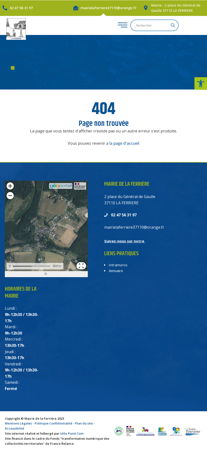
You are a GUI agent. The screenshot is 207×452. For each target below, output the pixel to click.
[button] (200, 83)
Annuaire (113, 270)
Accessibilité (14, 428)
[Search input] (170, 25)
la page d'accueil (124, 143)
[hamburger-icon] (138, 25)
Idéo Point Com (71, 433)
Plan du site (84, 423)
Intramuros (115, 264)
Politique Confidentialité (53, 423)
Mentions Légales (18, 423)
